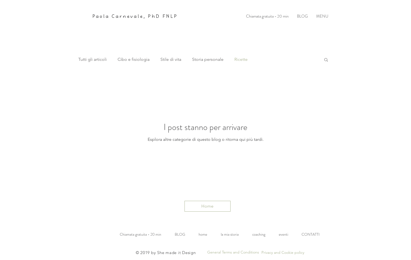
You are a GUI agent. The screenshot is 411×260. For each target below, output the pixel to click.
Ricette (241, 59)
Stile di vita (170, 59)
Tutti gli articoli (92, 59)
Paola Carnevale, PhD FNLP (135, 16)
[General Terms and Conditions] (233, 252)
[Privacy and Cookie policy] (283, 252)
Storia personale (208, 59)
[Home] (208, 206)
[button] (326, 60)
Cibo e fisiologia (134, 59)
